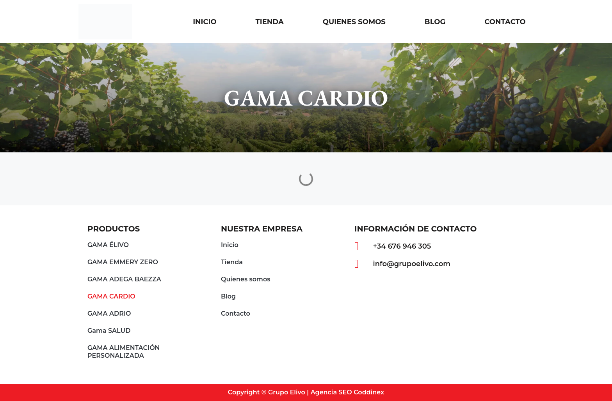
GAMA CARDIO (111, 296)
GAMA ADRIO (109, 313)
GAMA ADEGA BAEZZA (124, 279)
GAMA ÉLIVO (108, 245)
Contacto (504, 22)
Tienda (270, 22)
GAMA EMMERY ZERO (122, 262)
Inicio (204, 22)
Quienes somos (354, 22)
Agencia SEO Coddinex (347, 392)
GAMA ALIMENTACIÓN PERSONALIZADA (123, 351)
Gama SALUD (108, 330)
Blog (435, 22)
